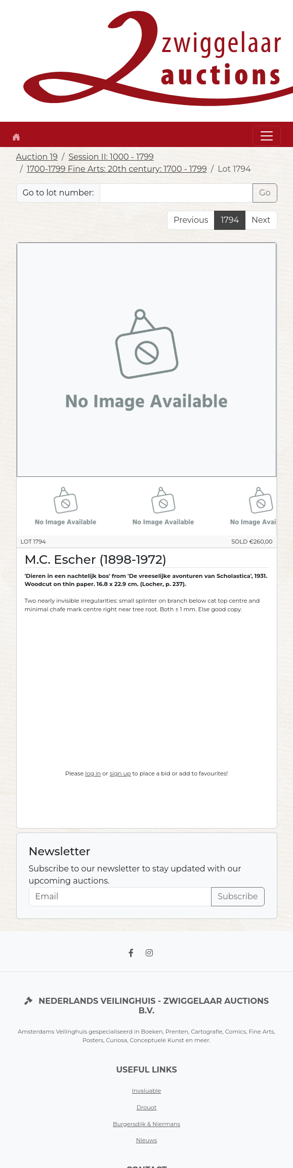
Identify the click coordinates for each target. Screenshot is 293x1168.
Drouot (147, 1107)
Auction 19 (37, 157)
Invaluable (146, 1090)
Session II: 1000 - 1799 (110, 157)
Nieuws (146, 1140)
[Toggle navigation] (267, 136)
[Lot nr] (176, 193)
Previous (191, 220)
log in (93, 773)
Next (261, 220)
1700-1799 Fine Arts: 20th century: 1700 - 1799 (117, 169)
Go (264, 193)
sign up (120, 773)
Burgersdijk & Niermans (146, 1124)
